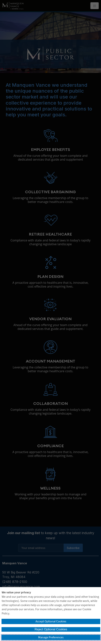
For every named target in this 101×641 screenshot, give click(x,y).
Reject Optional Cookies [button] (51, 629)
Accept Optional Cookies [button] (51, 621)
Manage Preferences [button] (51, 637)
